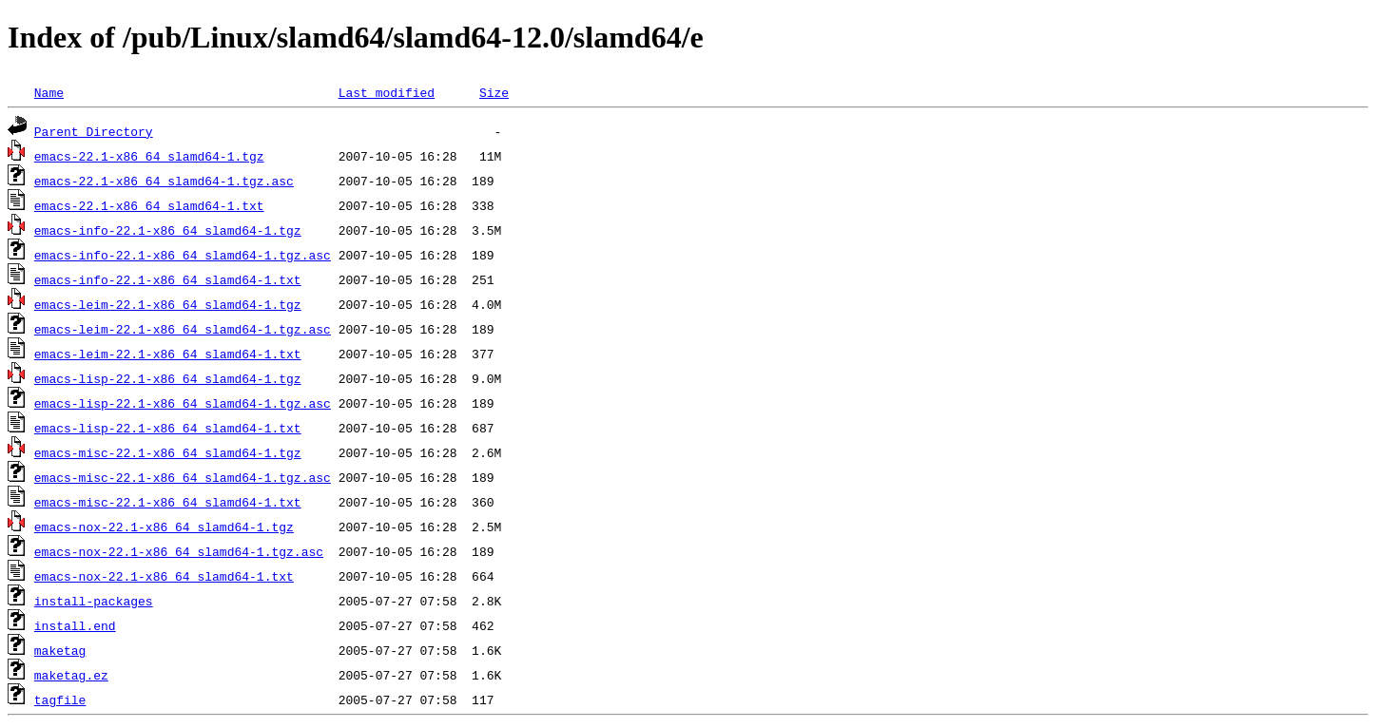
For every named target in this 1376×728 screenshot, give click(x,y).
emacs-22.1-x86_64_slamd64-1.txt (149, 205)
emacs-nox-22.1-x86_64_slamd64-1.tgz (164, 526)
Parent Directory (93, 131)
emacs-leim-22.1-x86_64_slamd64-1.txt (167, 353)
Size (494, 92)
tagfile (60, 699)
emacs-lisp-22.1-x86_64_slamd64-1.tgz (167, 378)
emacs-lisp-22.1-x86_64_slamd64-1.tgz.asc (182, 403)
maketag (60, 650)
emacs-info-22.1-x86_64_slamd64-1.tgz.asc (182, 254)
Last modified (387, 92)
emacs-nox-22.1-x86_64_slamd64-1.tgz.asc (178, 551)
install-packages (93, 600)
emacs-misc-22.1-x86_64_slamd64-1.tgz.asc (182, 477)
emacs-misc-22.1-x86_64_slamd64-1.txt (167, 501)
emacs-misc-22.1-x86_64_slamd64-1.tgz (167, 452)
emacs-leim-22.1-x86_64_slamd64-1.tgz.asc (182, 328)
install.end (75, 625)
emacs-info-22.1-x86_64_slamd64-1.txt (167, 279)
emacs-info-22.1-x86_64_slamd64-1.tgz (167, 230)
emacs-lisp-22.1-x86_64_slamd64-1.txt (167, 427)
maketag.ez (71, 674)
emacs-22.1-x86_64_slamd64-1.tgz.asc (164, 180)
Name (49, 92)
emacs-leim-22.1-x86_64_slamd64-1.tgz (167, 304)
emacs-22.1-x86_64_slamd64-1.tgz (149, 155)
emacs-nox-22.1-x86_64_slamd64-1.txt (164, 575)
